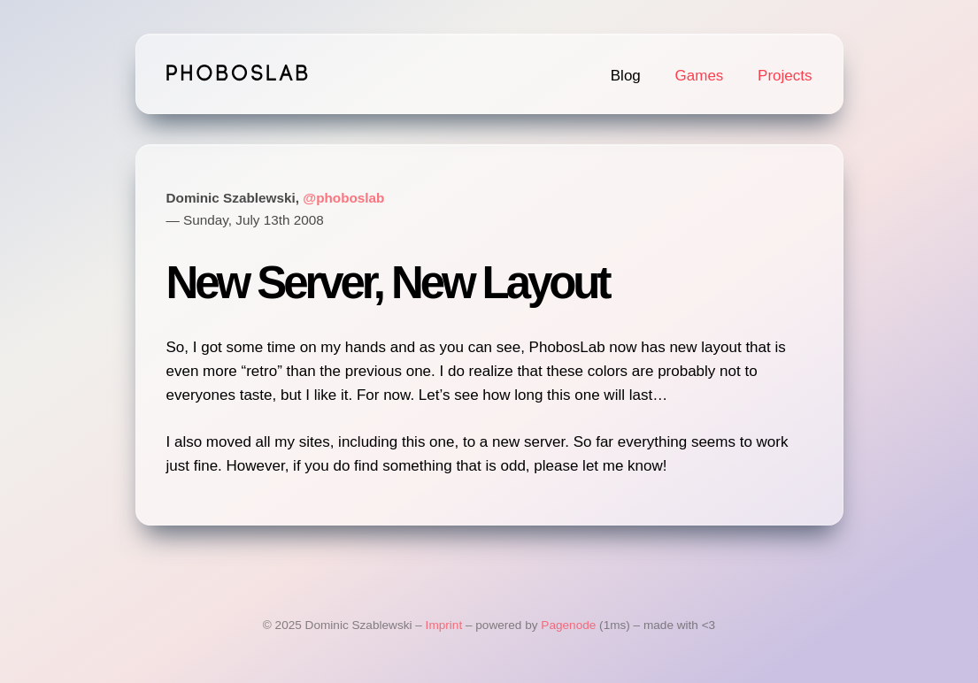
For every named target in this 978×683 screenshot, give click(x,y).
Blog (626, 75)
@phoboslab (343, 197)
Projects (785, 75)
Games (699, 75)
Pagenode (568, 625)
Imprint (444, 625)
